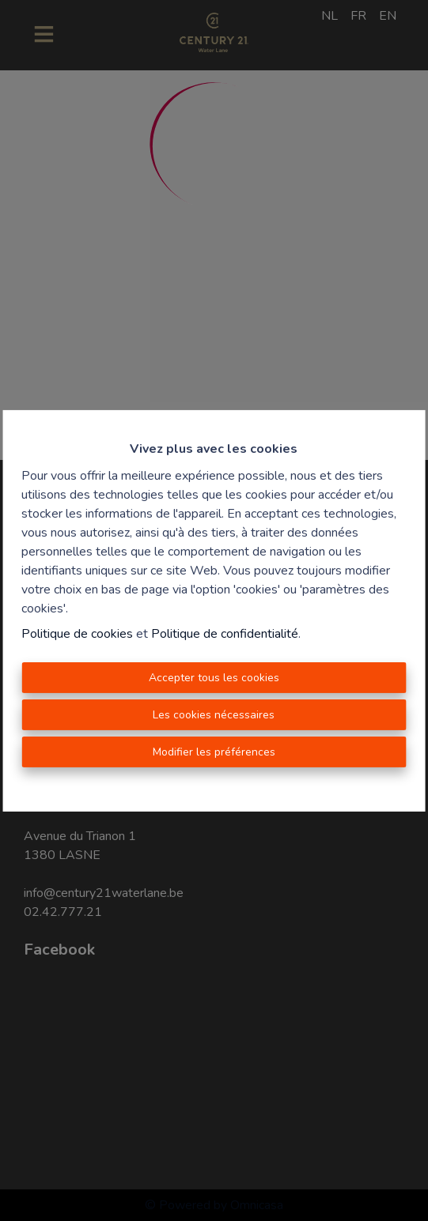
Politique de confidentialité (224, 634)
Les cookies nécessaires (214, 714)
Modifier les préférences (214, 751)
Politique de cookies (77, 634)
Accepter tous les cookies (214, 677)
